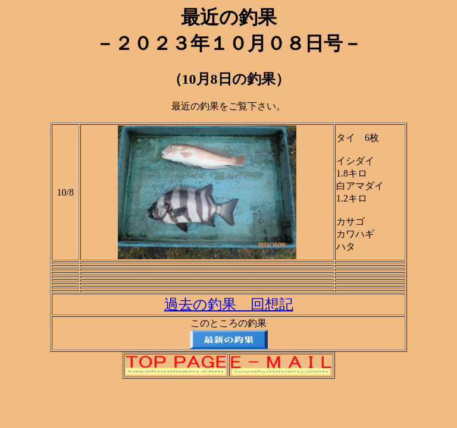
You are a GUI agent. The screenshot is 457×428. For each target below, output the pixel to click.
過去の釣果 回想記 (228, 304)
